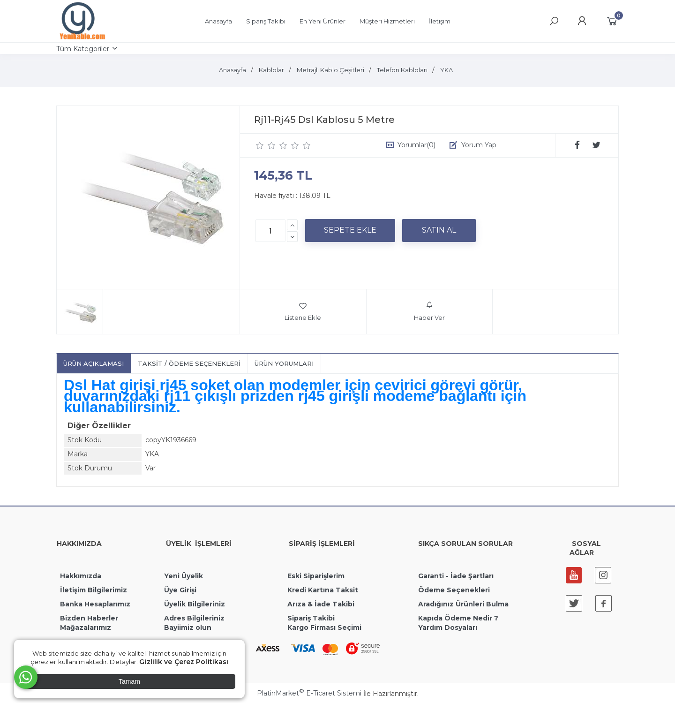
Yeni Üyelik (183, 576)
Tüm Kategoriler (82, 49)
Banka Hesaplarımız (95, 604)
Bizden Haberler (89, 618)
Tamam (129, 681)
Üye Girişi (180, 590)
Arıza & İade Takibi (320, 604)
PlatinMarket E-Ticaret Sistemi (309, 693)
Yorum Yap (478, 145)
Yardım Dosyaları (447, 627)
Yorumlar (416, 145)
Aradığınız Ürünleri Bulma (463, 604)
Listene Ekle (303, 311)
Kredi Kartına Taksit (322, 590)
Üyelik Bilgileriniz (194, 604)
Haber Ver (429, 311)
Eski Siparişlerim (316, 576)
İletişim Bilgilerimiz (92, 590)
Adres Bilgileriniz (194, 618)
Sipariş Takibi (311, 618)
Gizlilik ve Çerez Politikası (183, 662)
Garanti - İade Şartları (456, 576)
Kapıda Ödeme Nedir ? (458, 618)
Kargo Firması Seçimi (324, 627)
